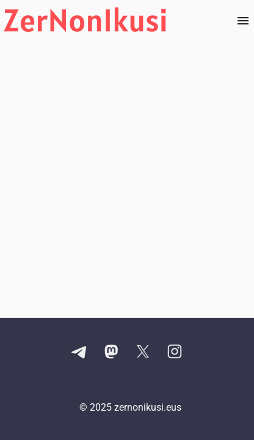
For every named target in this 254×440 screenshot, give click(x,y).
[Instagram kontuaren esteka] (174, 352)
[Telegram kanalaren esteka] (79, 352)
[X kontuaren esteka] (143, 352)
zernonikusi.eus (147, 407)
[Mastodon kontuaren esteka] (111, 352)
